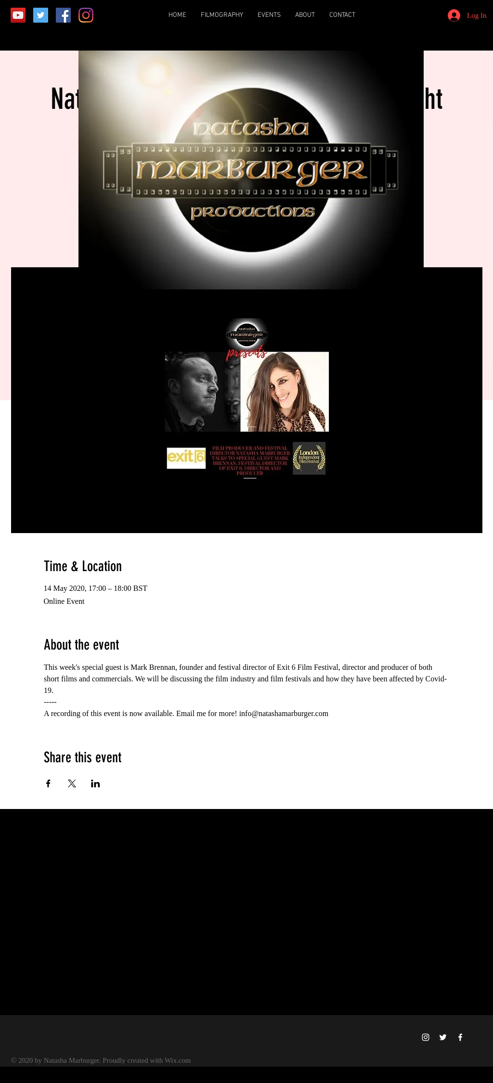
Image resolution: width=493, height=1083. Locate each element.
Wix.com (178, 1060)
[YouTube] (18, 15)
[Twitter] (40, 15)
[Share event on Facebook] (48, 783)
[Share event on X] (72, 783)
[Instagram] (85, 15)
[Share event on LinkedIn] (95, 783)
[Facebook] (63, 15)
